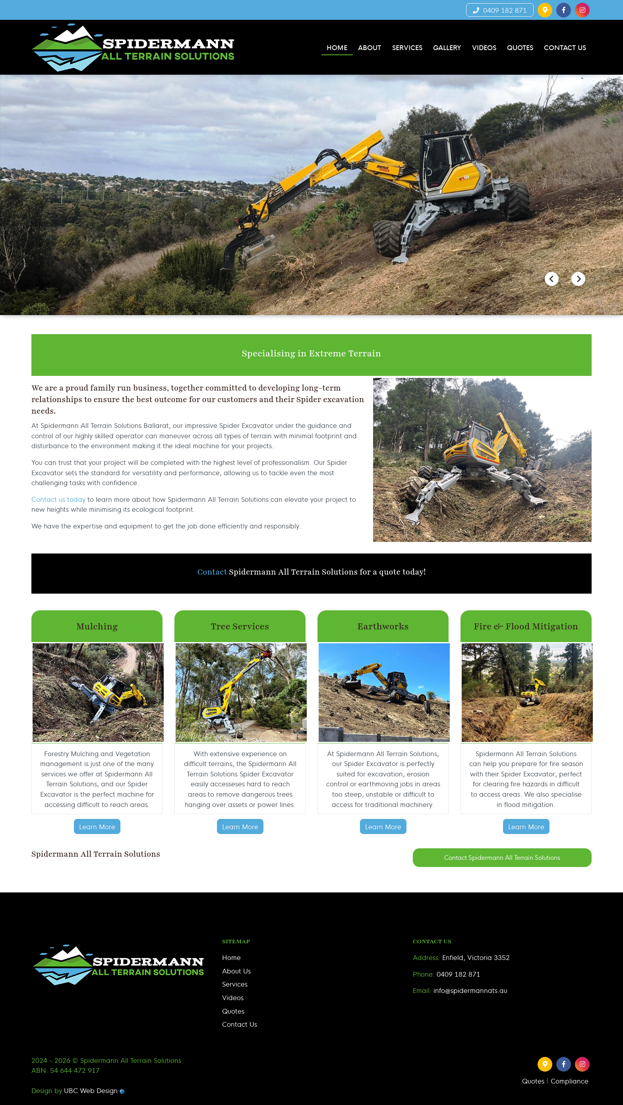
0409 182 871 (500, 10)
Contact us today (58, 499)
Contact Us (239, 1024)
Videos (233, 997)
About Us (236, 970)
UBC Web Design (91, 1090)
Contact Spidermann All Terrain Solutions (502, 857)
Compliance (569, 1081)
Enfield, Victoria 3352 (476, 957)
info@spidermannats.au (470, 990)
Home (231, 957)
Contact (212, 572)
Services (235, 984)
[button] (545, 10)
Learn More (97, 826)
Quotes (233, 1011)
